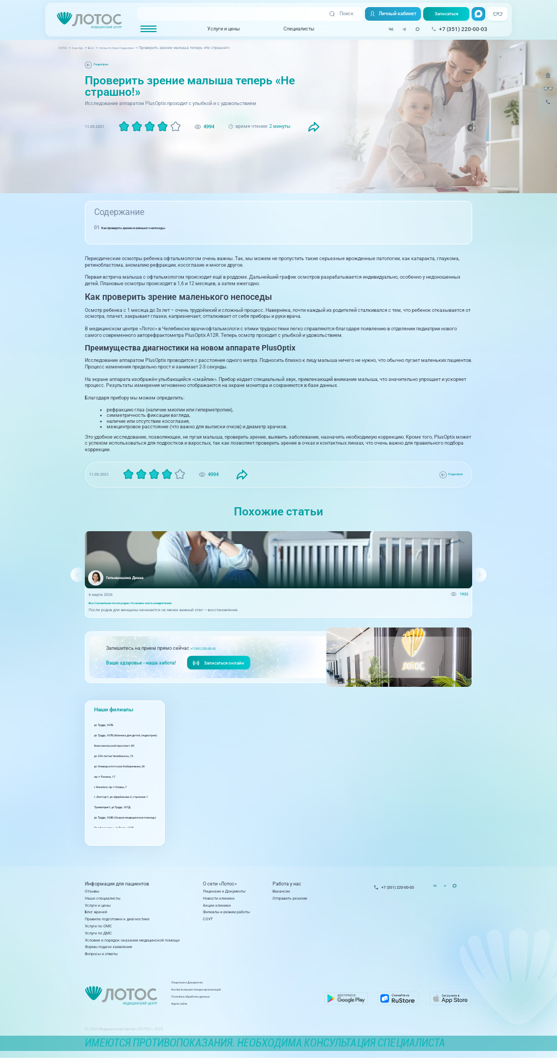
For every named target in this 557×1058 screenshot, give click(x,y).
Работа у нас (287, 884)
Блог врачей (96, 911)
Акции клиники (217, 905)
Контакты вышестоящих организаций (241, 993)
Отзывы (92, 891)
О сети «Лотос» (220, 884)
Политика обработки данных (233, 999)
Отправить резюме (290, 898)
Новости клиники (218, 898)
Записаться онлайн (220, 666)
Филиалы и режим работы (226, 911)
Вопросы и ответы (101, 953)
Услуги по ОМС (98, 926)
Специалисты (294, 29)
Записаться (444, 14)
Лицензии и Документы (224, 891)
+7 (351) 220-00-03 (210, 651)
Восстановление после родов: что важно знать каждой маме (146, 605)
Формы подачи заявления (108, 946)
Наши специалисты (102, 898)
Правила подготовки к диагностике (117, 918)
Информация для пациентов (117, 884)
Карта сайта (218, 1006)
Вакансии (281, 891)
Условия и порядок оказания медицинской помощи (132, 940)
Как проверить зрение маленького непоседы (153, 227)
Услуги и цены (219, 29)
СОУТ (208, 918)
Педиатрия (104, 64)
